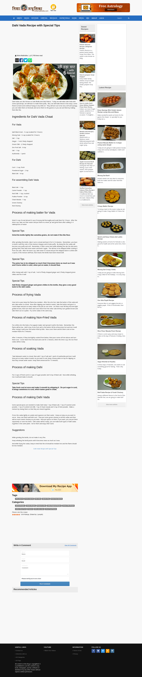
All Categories (20, 657)
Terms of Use (77, 650)
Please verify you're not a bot (31, 578)
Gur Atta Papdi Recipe (105, 300)
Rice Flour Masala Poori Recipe (109, 331)
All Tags (18, 660)
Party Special (19, 498)
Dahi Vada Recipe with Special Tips (45, 449)
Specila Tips (44, 498)
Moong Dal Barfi (103, 175)
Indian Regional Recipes (52, 505)
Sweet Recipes (85, 27)
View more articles (87, 201)
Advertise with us (21, 654)
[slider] (16, 514)
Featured (29, 509)
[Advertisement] (45, 41)
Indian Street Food (20, 509)
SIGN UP (94, 18)
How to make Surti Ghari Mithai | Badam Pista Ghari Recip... (86, 103)
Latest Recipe (106, 87)
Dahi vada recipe (38, 509)
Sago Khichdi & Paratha (106, 362)
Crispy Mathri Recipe (105, 206)
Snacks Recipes (30, 505)
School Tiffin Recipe (66, 505)
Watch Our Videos (50, 650)
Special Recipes (20, 505)
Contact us (19, 650)
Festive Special (28, 498)
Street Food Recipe (49, 509)
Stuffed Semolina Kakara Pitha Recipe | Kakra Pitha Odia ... (87, 186)
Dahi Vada (36, 498)
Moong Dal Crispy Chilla (106, 269)
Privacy (75, 654)
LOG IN (101, 18)
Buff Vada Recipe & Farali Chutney (110, 392)
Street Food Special (54, 498)
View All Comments (70, 545)
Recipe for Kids (40, 505)
